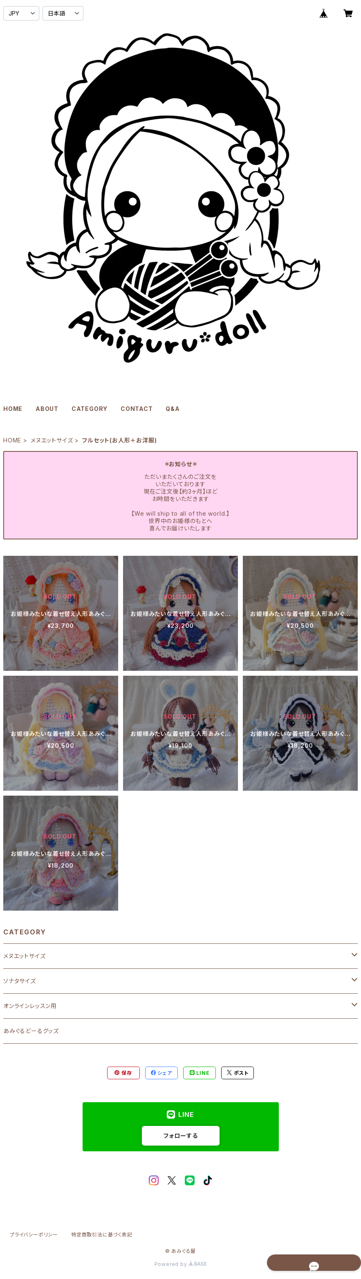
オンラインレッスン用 (30, 1005)
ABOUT (47, 408)
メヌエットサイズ (52, 440)
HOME (12, 408)
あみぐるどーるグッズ (31, 1030)
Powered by (181, 1264)
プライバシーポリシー (34, 1235)
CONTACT (137, 408)
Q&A (172, 408)
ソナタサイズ (19, 980)
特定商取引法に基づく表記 (101, 1235)
